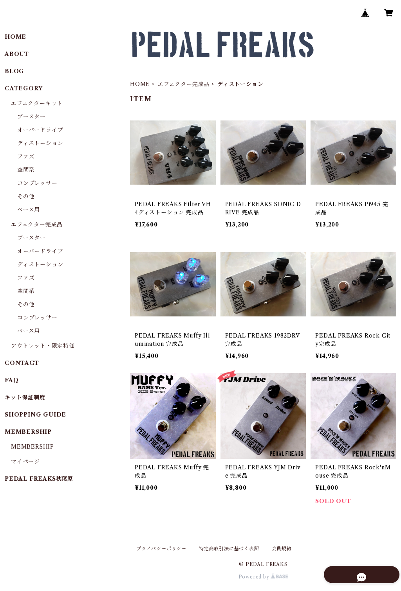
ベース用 (28, 209)
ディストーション (40, 143)
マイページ (25, 461)
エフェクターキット (37, 103)
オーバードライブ (40, 129)
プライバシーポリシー (161, 548)
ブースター (31, 116)
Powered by (263, 577)
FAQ (11, 380)
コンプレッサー (37, 183)
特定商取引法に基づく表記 (229, 548)
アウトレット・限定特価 (43, 345)
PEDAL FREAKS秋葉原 (39, 478)
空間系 (25, 169)
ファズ (25, 156)
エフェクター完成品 (184, 84)
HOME (140, 84)
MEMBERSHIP (32, 446)
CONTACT (22, 362)
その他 (25, 196)
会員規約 (282, 548)
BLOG (14, 71)
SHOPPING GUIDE (35, 414)
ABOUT (17, 53)
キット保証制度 (25, 397)
